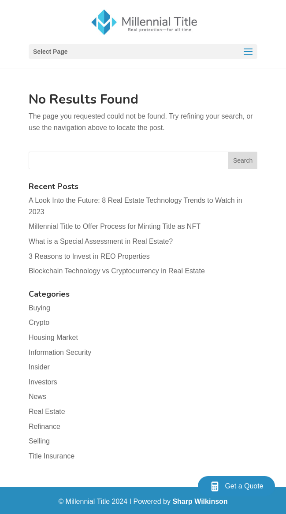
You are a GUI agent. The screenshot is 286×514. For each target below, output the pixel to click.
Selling (39, 441)
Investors (43, 382)
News (37, 396)
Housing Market (53, 337)
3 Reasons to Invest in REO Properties (89, 256)
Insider (39, 367)
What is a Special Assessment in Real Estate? (102, 241)
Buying (39, 308)
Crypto (39, 322)
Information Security (60, 352)
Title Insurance (51, 456)
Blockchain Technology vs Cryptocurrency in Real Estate (117, 271)
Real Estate (47, 411)
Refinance (44, 426)
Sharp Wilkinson (199, 501)
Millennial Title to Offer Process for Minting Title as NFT (115, 226)
